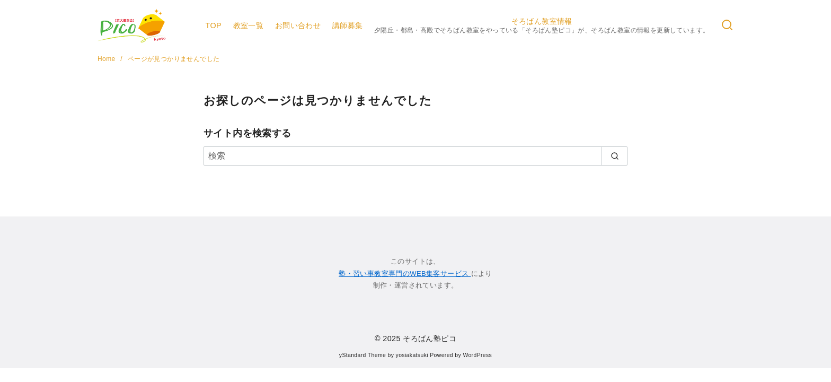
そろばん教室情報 (541, 25)
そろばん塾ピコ (429, 338)
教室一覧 (248, 25)
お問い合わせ (298, 25)
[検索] (727, 26)
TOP (213, 25)
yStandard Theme (362, 355)
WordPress (477, 355)
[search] (614, 156)
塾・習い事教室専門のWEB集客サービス (405, 273)
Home (107, 59)
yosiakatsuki (412, 355)
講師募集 (347, 25)
